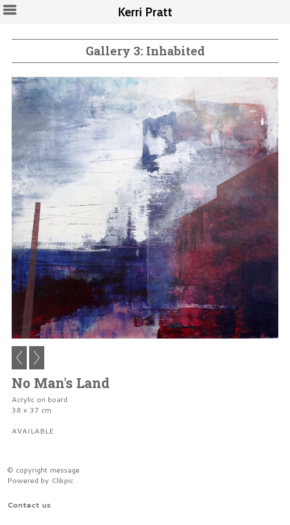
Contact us (29, 504)
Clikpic (62, 480)
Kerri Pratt (145, 12)
